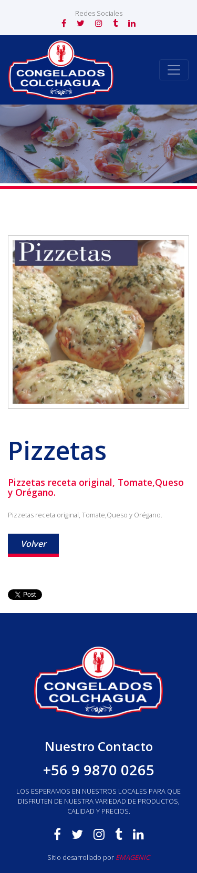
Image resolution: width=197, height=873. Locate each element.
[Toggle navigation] (174, 69)
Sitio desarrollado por (98, 857)
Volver (33, 543)
